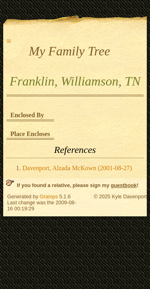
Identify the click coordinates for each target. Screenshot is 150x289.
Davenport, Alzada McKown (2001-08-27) (77, 168)
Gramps (49, 196)
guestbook (124, 185)
